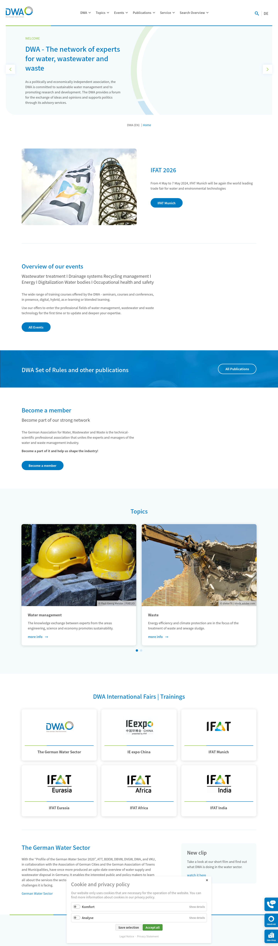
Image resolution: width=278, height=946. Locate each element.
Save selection (128, 927)
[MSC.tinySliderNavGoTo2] (141, 650)
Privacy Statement (148, 936)
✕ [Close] (207, 880)
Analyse (87, 917)
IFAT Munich (166, 203)
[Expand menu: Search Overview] (207, 12)
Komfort (88, 906)
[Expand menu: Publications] (154, 12)
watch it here (196, 875)
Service (165, 12)
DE (266, 13)
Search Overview (192, 12)
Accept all (153, 927)
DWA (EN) (133, 125)
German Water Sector (37, 893)
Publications (142, 12)
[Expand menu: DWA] (89, 12)
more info (35, 636)
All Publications (237, 369)
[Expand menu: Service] (173, 12)
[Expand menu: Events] (126, 12)
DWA (83, 12)
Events (119, 12)
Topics (100, 12)
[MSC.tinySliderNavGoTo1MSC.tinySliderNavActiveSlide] (137, 650)
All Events (36, 327)
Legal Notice (127, 936)
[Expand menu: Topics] (108, 12)
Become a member (42, 465)
